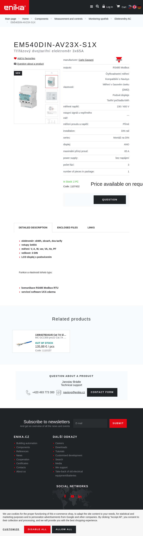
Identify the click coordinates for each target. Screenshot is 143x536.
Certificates (22, 463)
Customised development (68, 455)
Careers (59, 443)
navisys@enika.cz (73, 392)
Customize (11, 529)
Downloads (61, 447)
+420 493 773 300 (43, 392)
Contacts (21, 467)
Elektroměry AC (123, 18)
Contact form (102, 392)
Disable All (37, 529)
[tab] (33, 227)
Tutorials (59, 451)
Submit (118, 423)
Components (41, 18)
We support (61, 467)
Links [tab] (91, 227)
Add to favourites (26, 58)
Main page (10, 18)
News (19, 455)
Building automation (26, 443)
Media (58, 463)
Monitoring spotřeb (98, 18)
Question (109, 199)
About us (21, 471)
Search (59, 459)
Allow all (64, 529)
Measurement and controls (68, 18)
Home (25, 18)
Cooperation (22, 459)
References (22, 451)
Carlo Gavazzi (86, 60)
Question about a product (30, 63)
